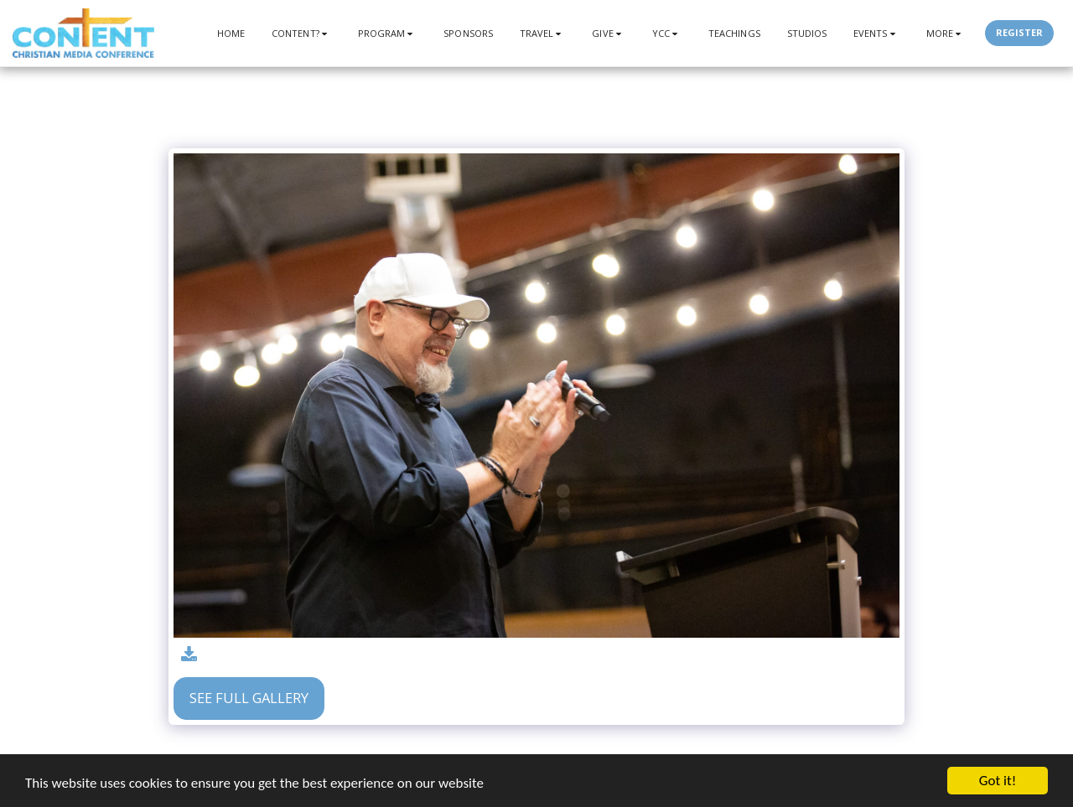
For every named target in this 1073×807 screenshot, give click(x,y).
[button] (301, 33)
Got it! (997, 780)
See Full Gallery (248, 697)
